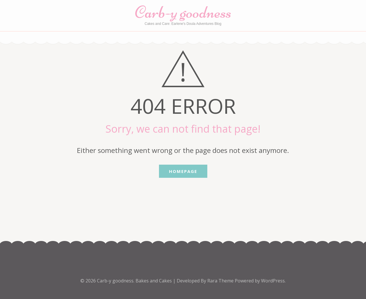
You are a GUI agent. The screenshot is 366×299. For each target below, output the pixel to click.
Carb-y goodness (183, 12)
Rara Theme (221, 281)
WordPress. (273, 281)
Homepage (183, 171)
